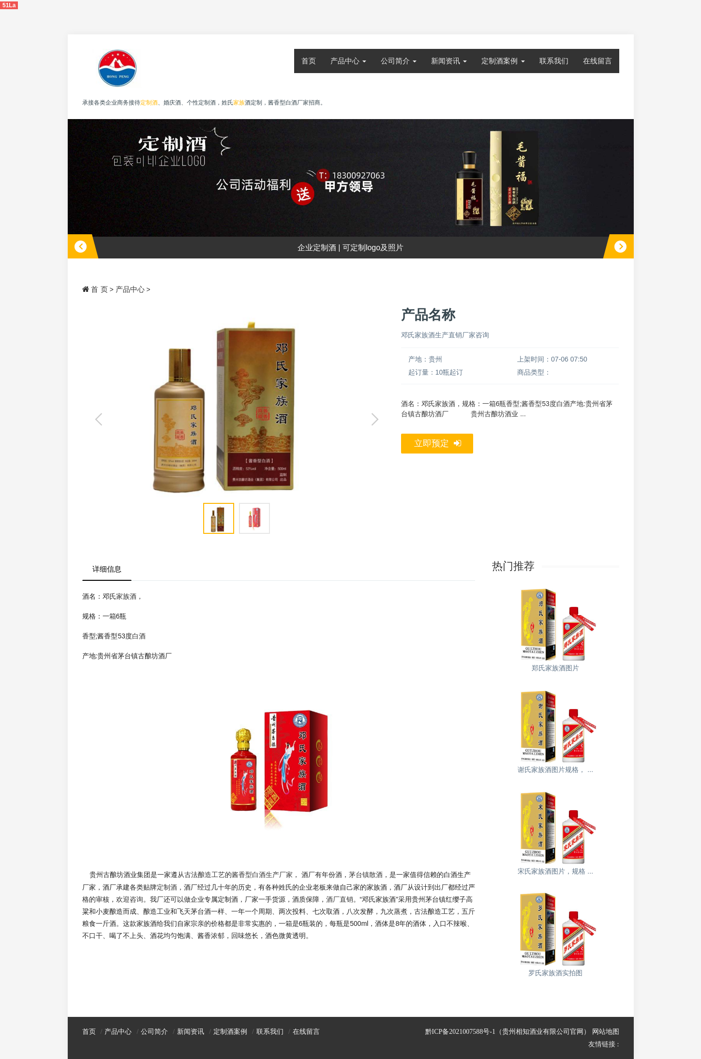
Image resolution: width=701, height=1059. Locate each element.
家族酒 (126, 596)
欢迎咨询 (129, 899)
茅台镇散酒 (366, 874)
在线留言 (597, 61)
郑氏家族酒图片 (555, 668)
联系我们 (553, 61)
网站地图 (605, 1031)
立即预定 (437, 443)
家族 (239, 102)
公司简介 (399, 61)
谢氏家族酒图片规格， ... (555, 769)
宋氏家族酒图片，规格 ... (555, 871)
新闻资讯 (449, 61)
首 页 (99, 289)
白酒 (139, 636)
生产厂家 (279, 874)
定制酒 (167, 887)
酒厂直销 (339, 899)
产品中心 (348, 61)
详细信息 (106, 569)
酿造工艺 (211, 874)
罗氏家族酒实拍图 (555, 973)
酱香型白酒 (249, 874)
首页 (308, 61)
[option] (351, 189)
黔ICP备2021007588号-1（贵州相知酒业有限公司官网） (507, 1031)
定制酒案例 (502, 61)
